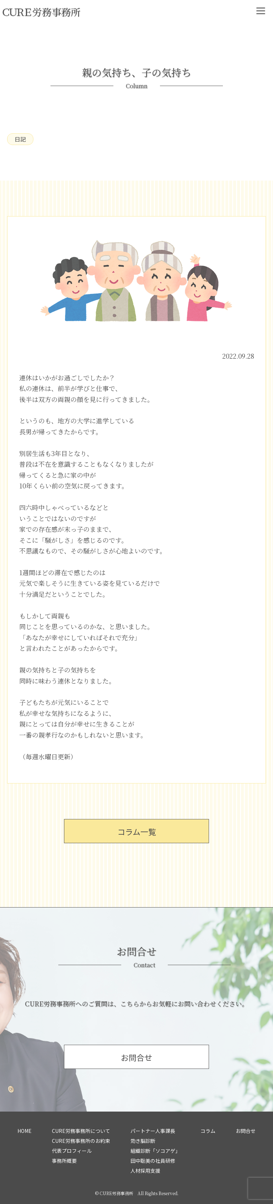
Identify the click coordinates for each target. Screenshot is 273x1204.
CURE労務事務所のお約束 (81, 1140)
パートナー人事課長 (152, 1130)
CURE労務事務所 (116, 1193)
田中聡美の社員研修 (152, 1160)
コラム (207, 1130)
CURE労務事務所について (81, 1130)
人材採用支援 (145, 1170)
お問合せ (246, 1130)
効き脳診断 (142, 1140)
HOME (24, 1130)
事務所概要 (64, 1160)
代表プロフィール (72, 1150)
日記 (20, 139)
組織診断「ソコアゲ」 (155, 1150)
